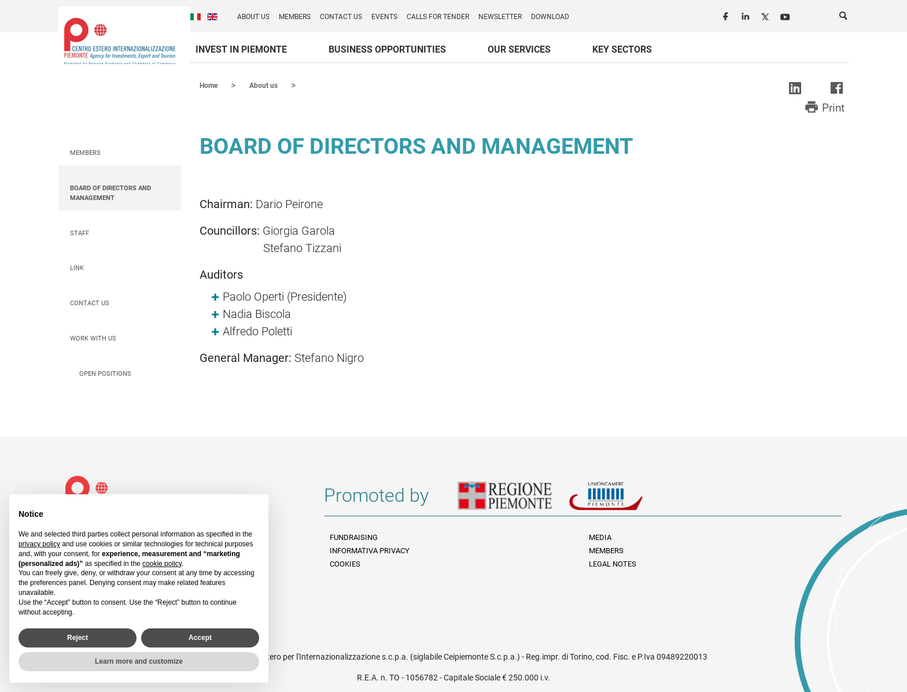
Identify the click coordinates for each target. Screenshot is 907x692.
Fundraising (354, 536)
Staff (79, 232)
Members (295, 17)
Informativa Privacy (370, 550)
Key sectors (622, 49)
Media (600, 536)
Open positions (105, 373)
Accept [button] (200, 638)
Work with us (93, 338)
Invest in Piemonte (241, 49)
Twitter (766, 15)
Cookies (345, 563)
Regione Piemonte (513, 499)
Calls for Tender (438, 17)
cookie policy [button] (162, 564)
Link (77, 267)
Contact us (341, 17)
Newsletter (500, 17)
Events (384, 17)
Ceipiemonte (119, 41)
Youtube (786, 15)
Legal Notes (612, 563)
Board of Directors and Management (110, 192)
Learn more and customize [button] (139, 661)
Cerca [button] (844, 18)
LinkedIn (747, 15)
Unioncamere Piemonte (622, 499)
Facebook (727, 15)
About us (253, 17)
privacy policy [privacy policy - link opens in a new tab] (39, 544)
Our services (519, 49)
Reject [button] (77, 638)
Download (550, 17)
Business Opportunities (387, 49)
